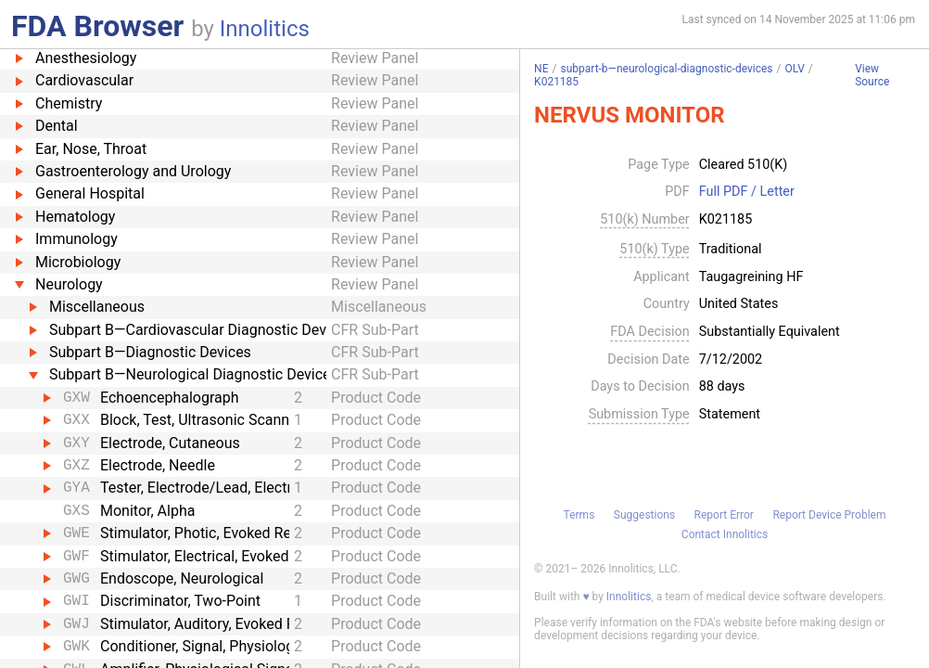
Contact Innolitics (724, 534)
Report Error (724, 514)
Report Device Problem (828, 514)
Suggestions (644, 514)
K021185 (556, 81)
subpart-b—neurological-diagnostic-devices (666, 68)
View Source (872, 75)
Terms (579, 514)
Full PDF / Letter (747, 192)
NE (541, 68)
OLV (794, 68)
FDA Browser (97, 26)
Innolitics (265, 29)
